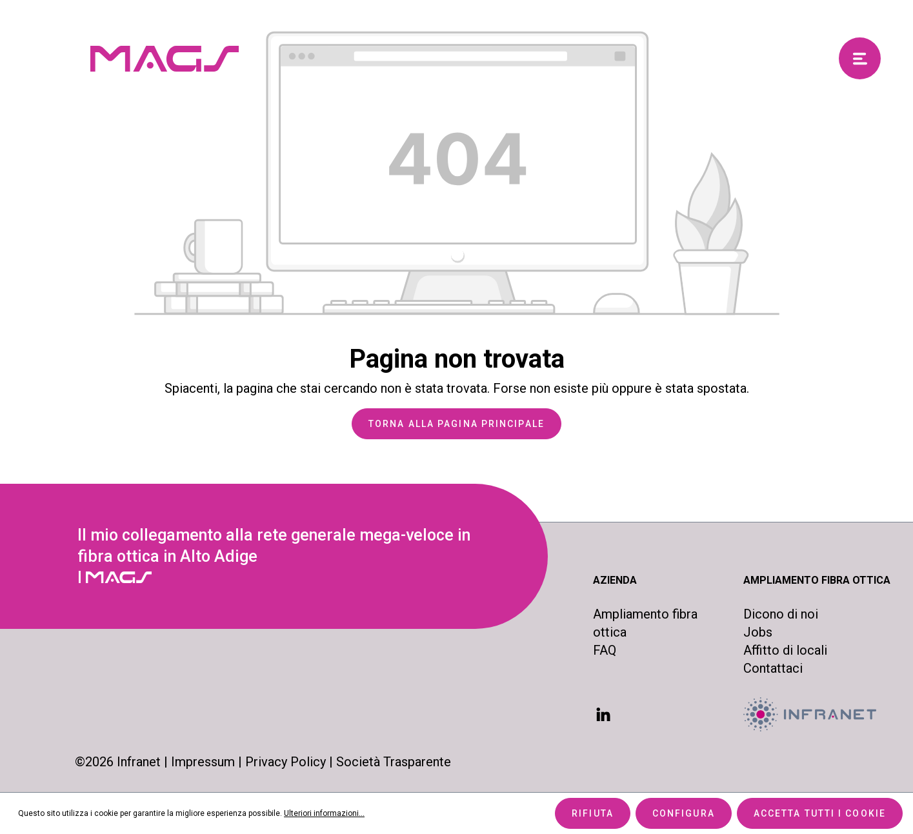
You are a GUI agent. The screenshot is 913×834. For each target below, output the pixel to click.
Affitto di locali (785, 650)
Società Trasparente (393, 761)
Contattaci (773, 668)
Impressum (203, 761)
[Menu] (860, 58)
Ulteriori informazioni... (324, 813)
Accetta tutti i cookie (820, 813)
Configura (683, 813)
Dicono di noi (780, 614)
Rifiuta (593, 813)
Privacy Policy (285, 761)
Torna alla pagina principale (456, 424)
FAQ (604, 650)
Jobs (757, 632)
